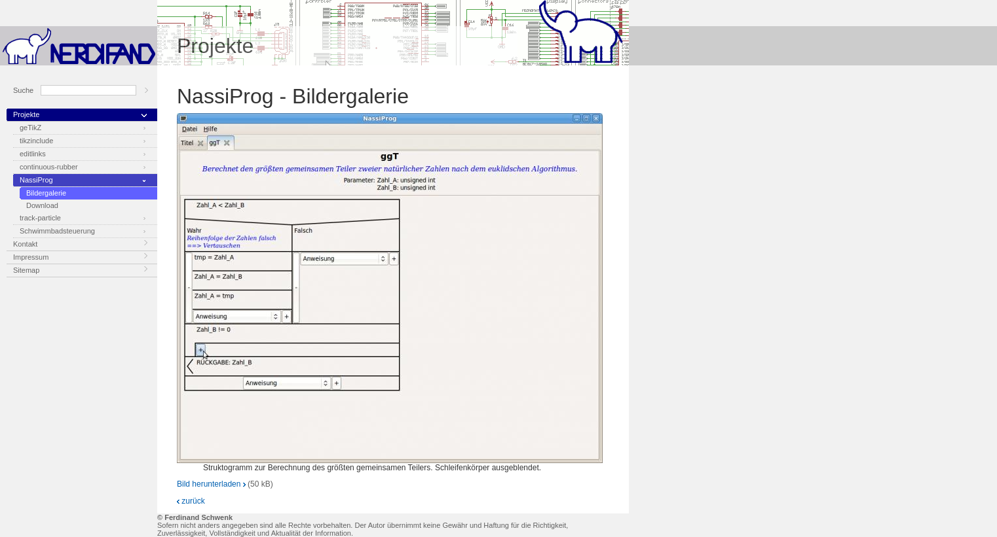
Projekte (26, 114)
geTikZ (30, 127)
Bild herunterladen (211, 484)
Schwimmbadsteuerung (57, 231)
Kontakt (25, 244)
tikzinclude (36, 141)
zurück (191, 501)
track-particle (40, 218)
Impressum (30, 257)
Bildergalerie (46, 193)
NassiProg (36, 180)
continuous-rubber (49, 167)
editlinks (33, 154)
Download (42, 205)
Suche (23, 90)
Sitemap (26, 270)
